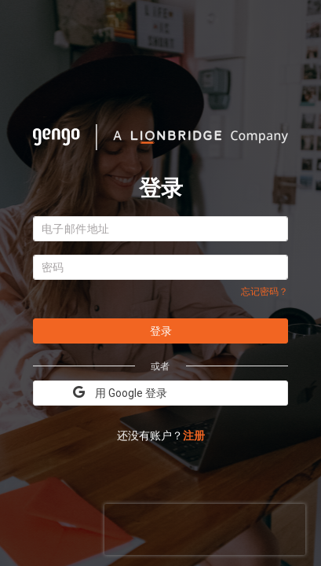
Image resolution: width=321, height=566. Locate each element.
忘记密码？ (264, 291)
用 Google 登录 (120, 392)
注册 (194, 435)
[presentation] (204, 527)
